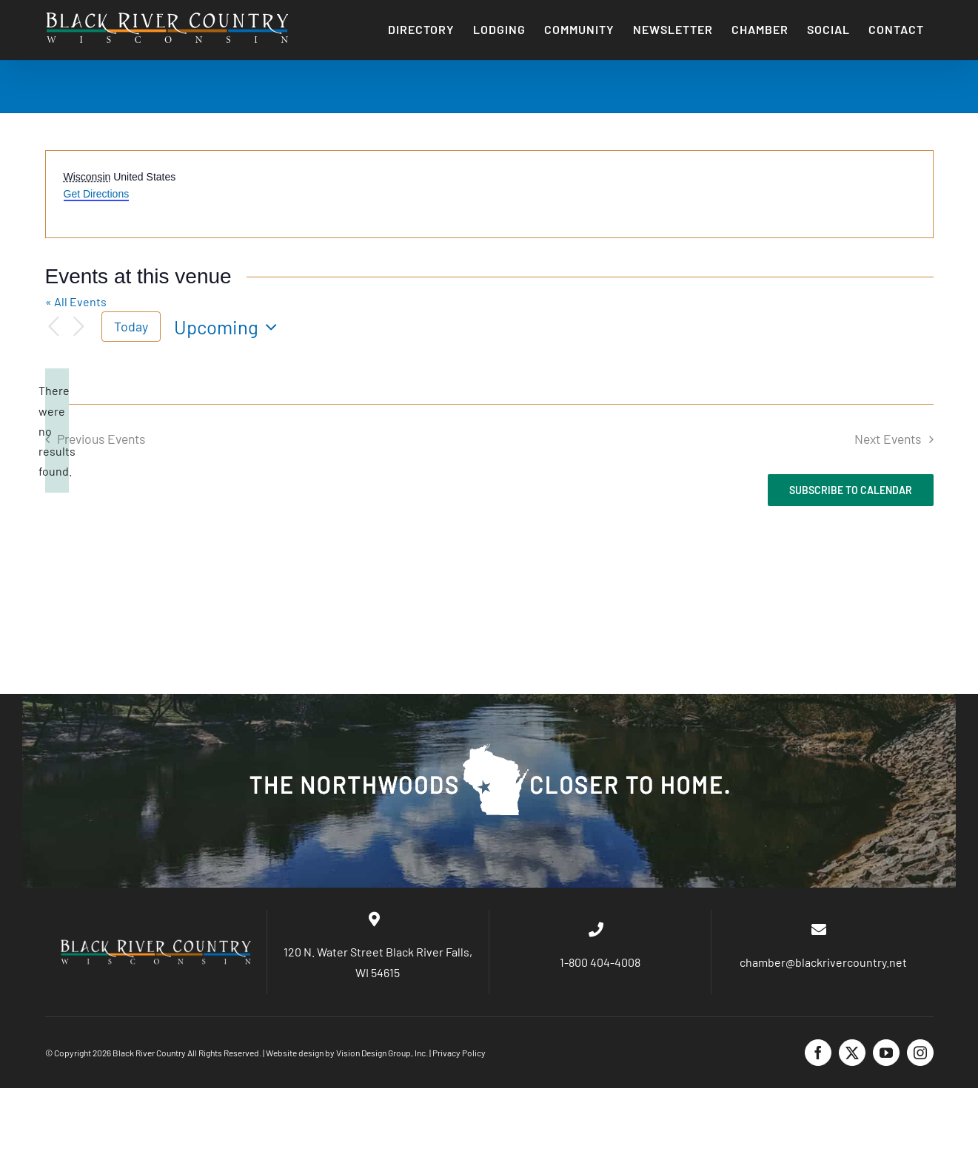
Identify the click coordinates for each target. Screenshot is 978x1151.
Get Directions (97, 194)
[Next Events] (79, 327)
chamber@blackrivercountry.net (822, 962)
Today (131, 326)
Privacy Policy (459, 1052)
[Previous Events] (54, 327)
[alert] (57, 430)
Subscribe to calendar (850, 490)
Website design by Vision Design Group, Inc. (347, 1052)
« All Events (76, 301)
